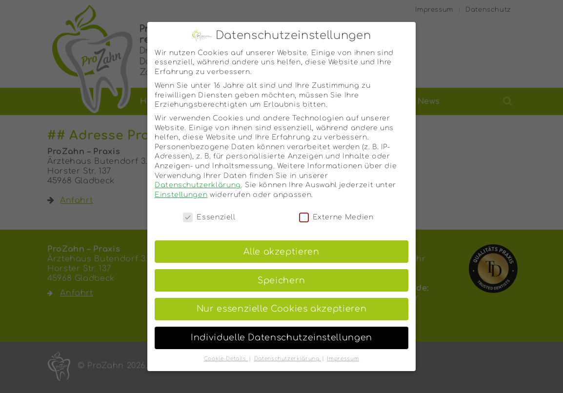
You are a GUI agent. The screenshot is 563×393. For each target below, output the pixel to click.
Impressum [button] (343, 350)
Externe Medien (336, 208)
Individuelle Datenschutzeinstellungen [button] (281, 329)
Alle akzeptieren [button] (281, 243)
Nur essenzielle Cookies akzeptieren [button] (281, 300)
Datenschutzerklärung (198, 176)
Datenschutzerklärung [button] (287, 350)
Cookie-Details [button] (226, 350)
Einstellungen (181, 186)
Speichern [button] (281, 271)
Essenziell (209, 208)
